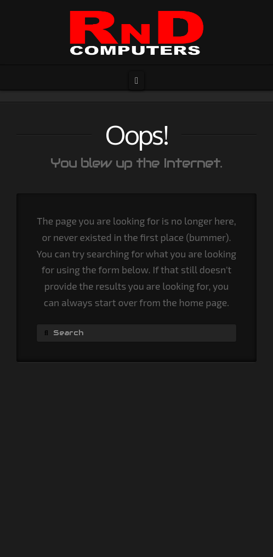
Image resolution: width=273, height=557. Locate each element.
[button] (136, 80)
